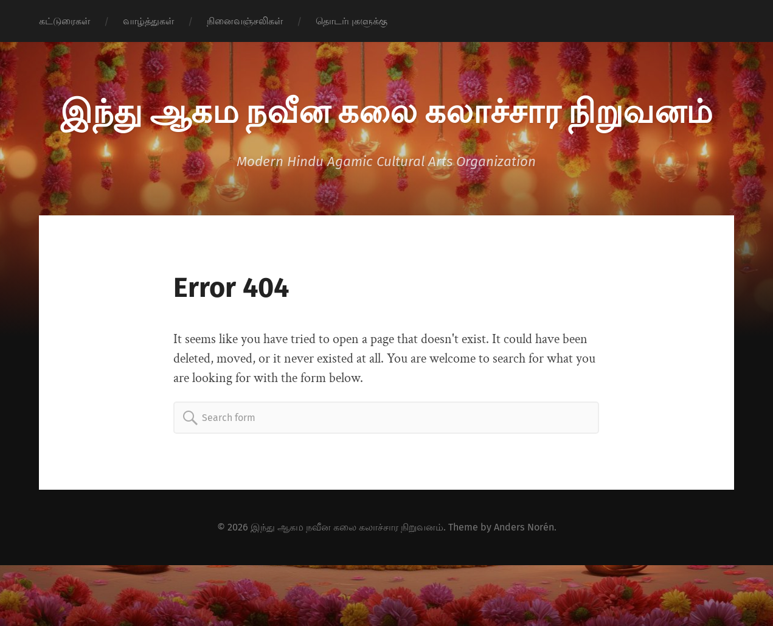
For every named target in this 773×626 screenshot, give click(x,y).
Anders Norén (524, 527)
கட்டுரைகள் (64, 21)
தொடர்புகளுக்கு (351, 21)
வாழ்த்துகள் (148, 21)
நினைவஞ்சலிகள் (245, 21)
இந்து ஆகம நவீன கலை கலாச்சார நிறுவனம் (386, 109)
